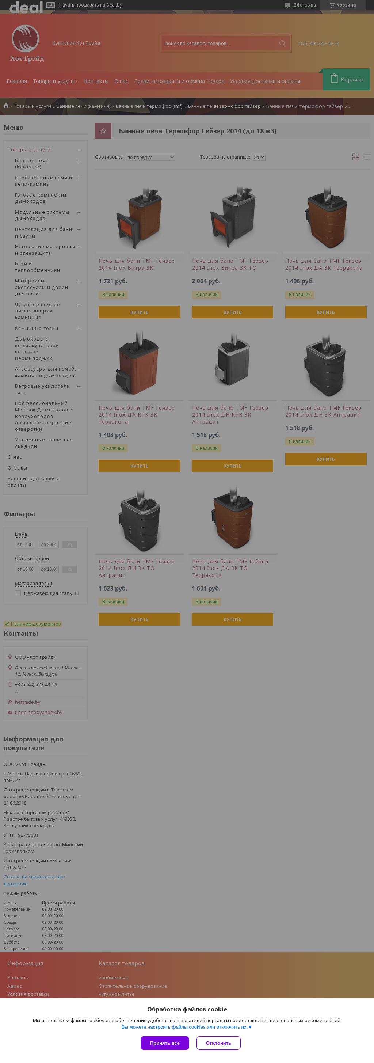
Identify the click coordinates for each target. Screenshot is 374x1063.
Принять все (165, 1043)
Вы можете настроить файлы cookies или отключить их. (184, 1027)
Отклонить (218, 1043)
